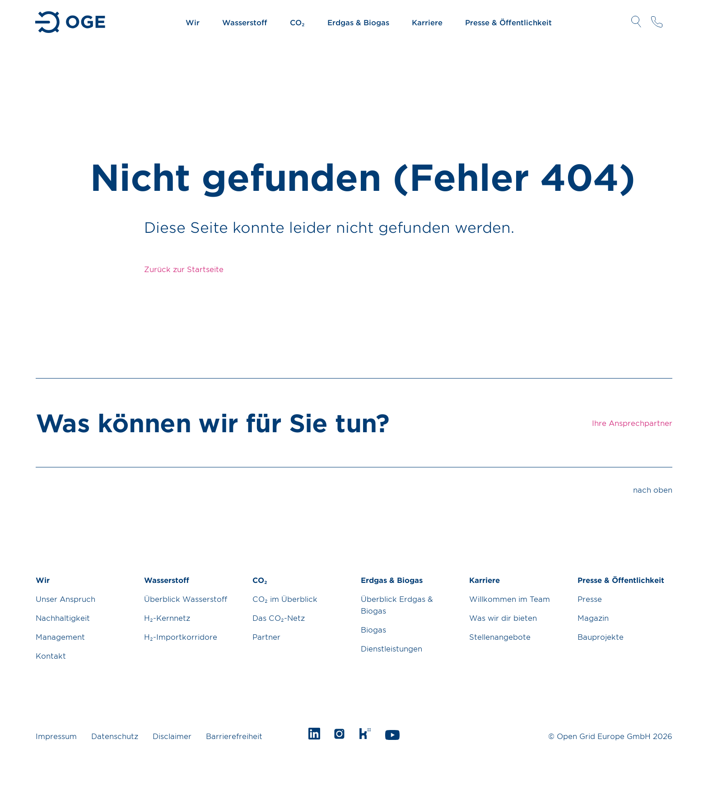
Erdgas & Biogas (358, 22)
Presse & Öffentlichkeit (508, 22)
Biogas (373, 629)
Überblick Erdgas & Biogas (397, 604)
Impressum (56, 735)
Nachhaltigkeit (63, 617)
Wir (193, 22)
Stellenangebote (500, 636)
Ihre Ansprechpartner (656, 22)
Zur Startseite (71, 22)
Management (60, 636)
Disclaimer (172, 735)
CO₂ (297, 22)
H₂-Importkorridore (180, 636)
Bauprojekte (601, 636)
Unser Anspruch (65, 598)
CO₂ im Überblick (284, 598)
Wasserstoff (244, 22)
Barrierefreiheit (234, 735)
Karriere (427, 22)
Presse (590, 598)
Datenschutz (114, 735)
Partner (266, 636)
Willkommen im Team (509, 598)
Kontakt (51, 655)
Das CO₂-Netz (278, 617)
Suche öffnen (636, 22)
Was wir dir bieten (503, 617)
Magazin (593, 617)
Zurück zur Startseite (184, 268)
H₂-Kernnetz (167, 617)
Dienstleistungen (391, 648)
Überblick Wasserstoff (185, 598)
